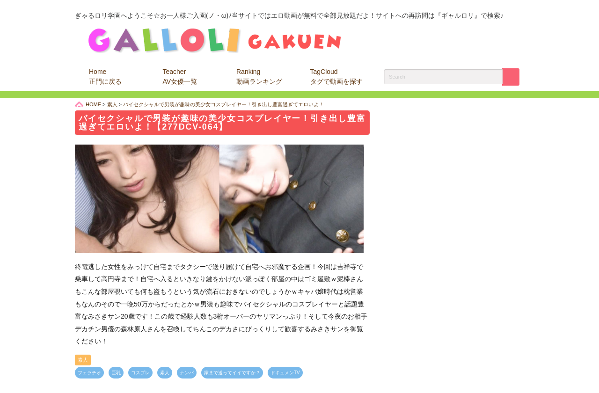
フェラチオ (89, 372)
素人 (83, 360)
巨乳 (116, 372)
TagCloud (336, 76)
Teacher (180, 76)
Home (105, 76)
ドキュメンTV (285, 372)
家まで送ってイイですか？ (232, 372)
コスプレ (140, 372)
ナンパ (187, 372)
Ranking (259, 76)
